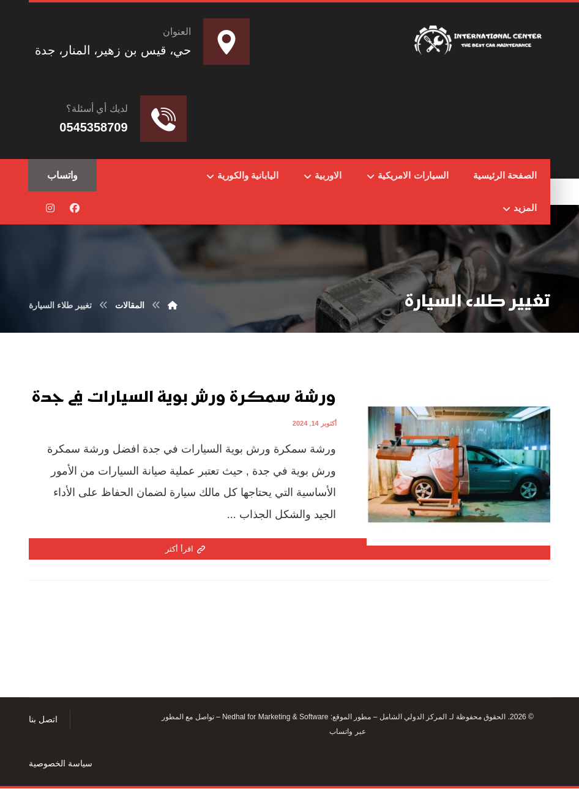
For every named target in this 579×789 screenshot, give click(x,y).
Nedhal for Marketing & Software (274, 718)
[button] (74, 208)
